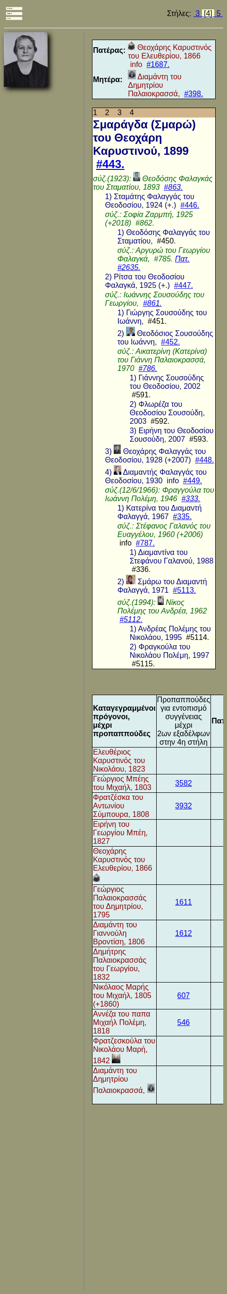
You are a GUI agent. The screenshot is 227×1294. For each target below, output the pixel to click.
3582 (183, 783)
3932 (183, 806)
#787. (145, 543)
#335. (182, 517)
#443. (110, 164)
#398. (193, 94)
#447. (183, 285)
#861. (152, 303)
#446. (189, 205)
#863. (173, 187)
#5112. (131, 619)
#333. (190, 499)
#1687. (157, 64)
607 (183, 996)
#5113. (184, 590)
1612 (183, 933)
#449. (192, 481)
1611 (183, 902)
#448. (204, 460)
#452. (170, 342)
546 (183, 1022)
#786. (147, 368)
